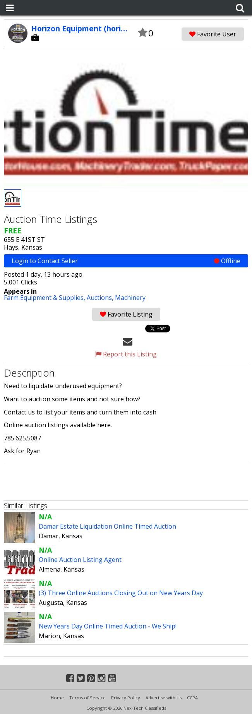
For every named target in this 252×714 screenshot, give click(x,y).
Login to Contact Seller (126, 260)
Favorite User (212, 34)
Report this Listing (126, 354)
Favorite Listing (126, 314)
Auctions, (101, 297)
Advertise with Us (164, 697)
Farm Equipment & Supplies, (45, 297)
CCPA (192, 697)
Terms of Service (87, 697)
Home (57, 697)
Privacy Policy (125, 697)
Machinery (130, 297)
